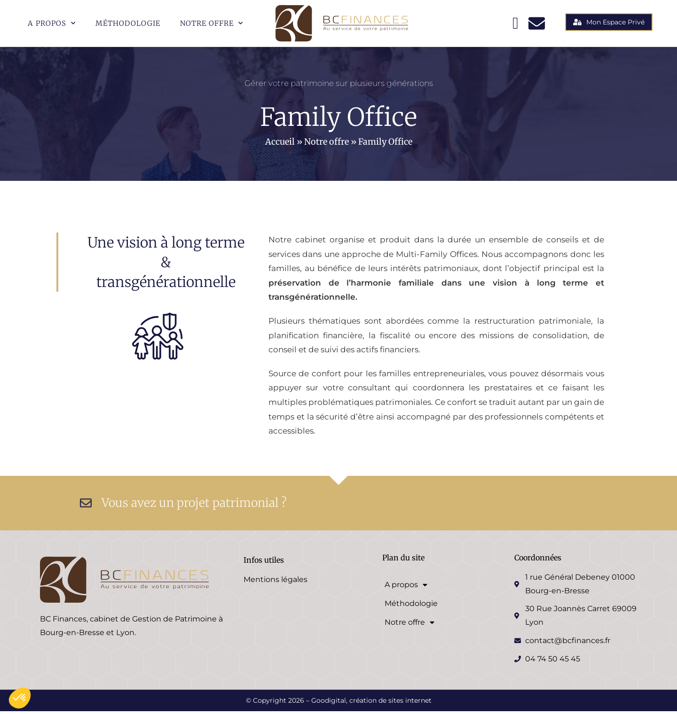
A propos (52, 23)
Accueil (280, 144)
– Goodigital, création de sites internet (368, 703)
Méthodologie (127, 23)
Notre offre (211, 23)
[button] (19, 698)
